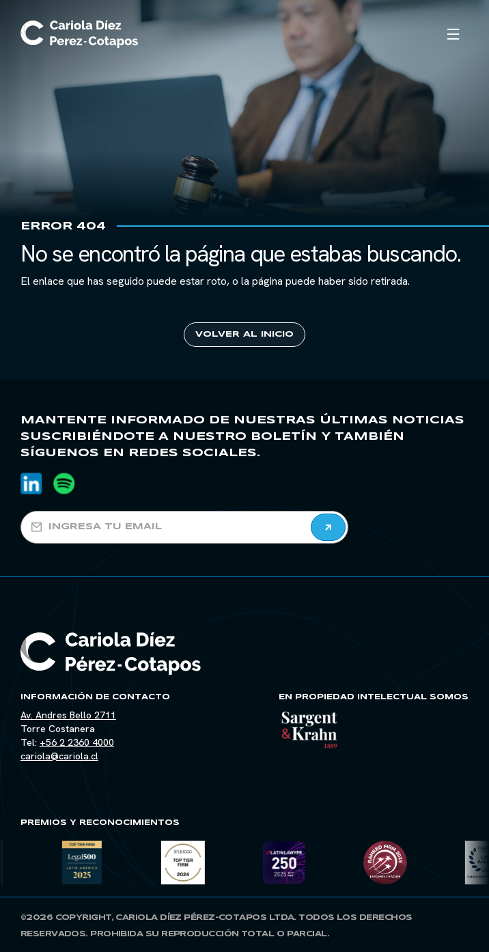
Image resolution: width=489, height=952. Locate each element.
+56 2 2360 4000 (77, 742)
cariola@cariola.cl (59, 756)
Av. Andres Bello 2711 (68, 715)
